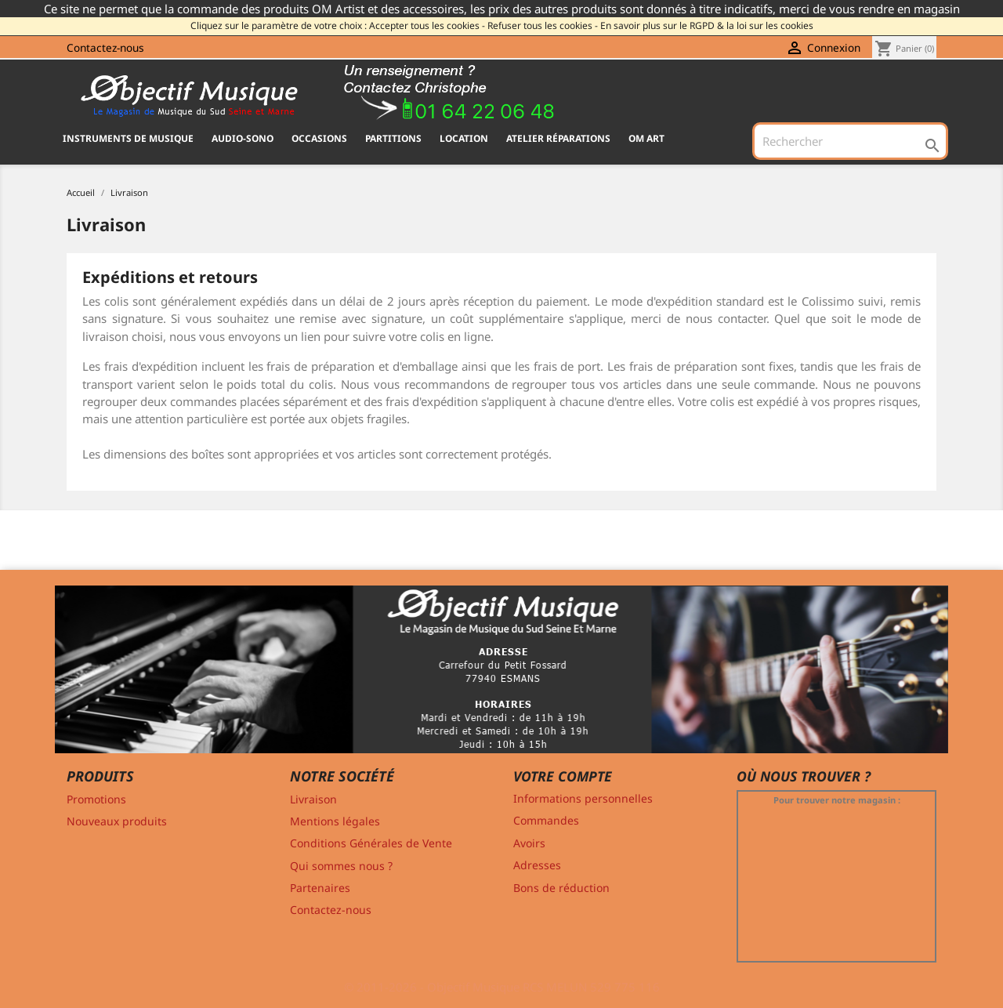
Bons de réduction (561, 887)
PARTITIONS (393, 138)
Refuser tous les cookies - (542, 25)
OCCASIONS (319, 138)
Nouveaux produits (117, 821)
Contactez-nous (105, 47)
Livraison (313, 799)
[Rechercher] (850, 141)
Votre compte (562, 776)
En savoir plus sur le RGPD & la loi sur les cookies (706, 25)
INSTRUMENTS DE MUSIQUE (128, 138)
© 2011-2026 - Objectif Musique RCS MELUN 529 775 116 (502, 987)
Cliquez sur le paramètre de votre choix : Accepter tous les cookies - (337, 25)
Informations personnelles (583, 798)
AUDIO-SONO (242, 138)
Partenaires (320, 887)
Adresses (537, 865)
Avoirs (529, 843)
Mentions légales (335, 821)
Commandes (546, 820)
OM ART (646, 138)
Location (464, 138)
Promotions (96, 799)
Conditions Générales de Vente (371, 843)
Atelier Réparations (558, 138)
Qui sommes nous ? (341, 865)
